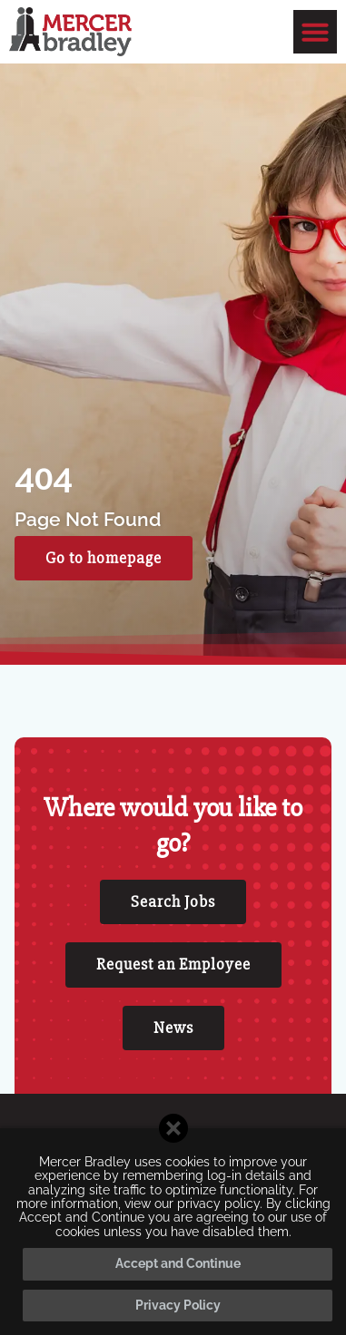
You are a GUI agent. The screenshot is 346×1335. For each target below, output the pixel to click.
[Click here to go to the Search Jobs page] (173, 902)
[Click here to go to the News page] (173, 1028)
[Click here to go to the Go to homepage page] (104, 558)
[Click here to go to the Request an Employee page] (173, 965)
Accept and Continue (178, 1263)
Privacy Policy (178, 1305)
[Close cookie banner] (173, 1128)
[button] (315, 32)
